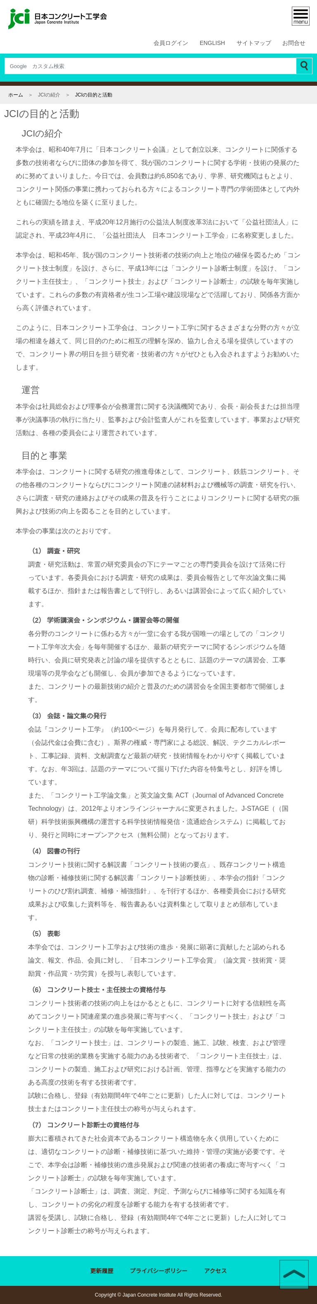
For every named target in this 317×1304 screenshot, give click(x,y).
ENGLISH (213, 43)
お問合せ (293, 43)
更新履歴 (102, 1271)
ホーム (15, 94)
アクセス (215, 1271)
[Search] (150, 66)
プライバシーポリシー (159, 1271)
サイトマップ (254, 43)
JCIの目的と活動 (93, 94)
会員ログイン (172, 43)
